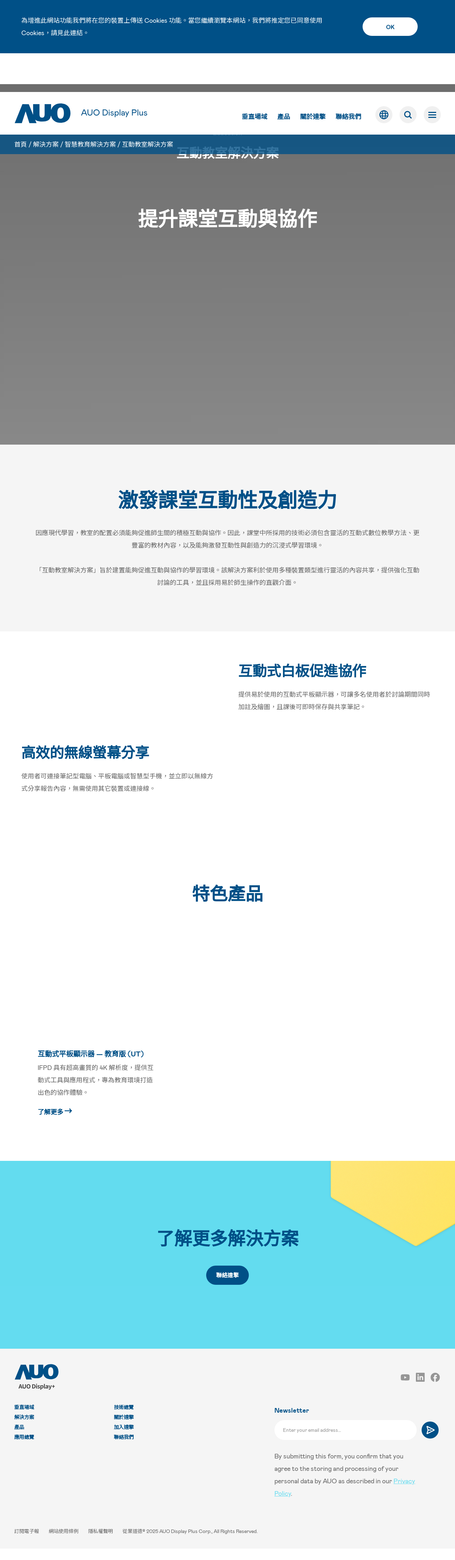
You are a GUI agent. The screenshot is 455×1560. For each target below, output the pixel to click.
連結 (76, 33)
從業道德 (133, 1542)
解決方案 (46, 105)
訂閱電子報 (27, 1542)
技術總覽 (124, 1418)
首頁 (20, 105)
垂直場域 (254, 78)
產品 (283, 78)
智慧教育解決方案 (90, 105)
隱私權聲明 (101, 1542)
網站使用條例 (64, 1542)
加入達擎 (124, 1438)
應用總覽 (24, 1448)
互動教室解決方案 (147, 105)
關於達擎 (313, 78)
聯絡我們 (348, 78)
